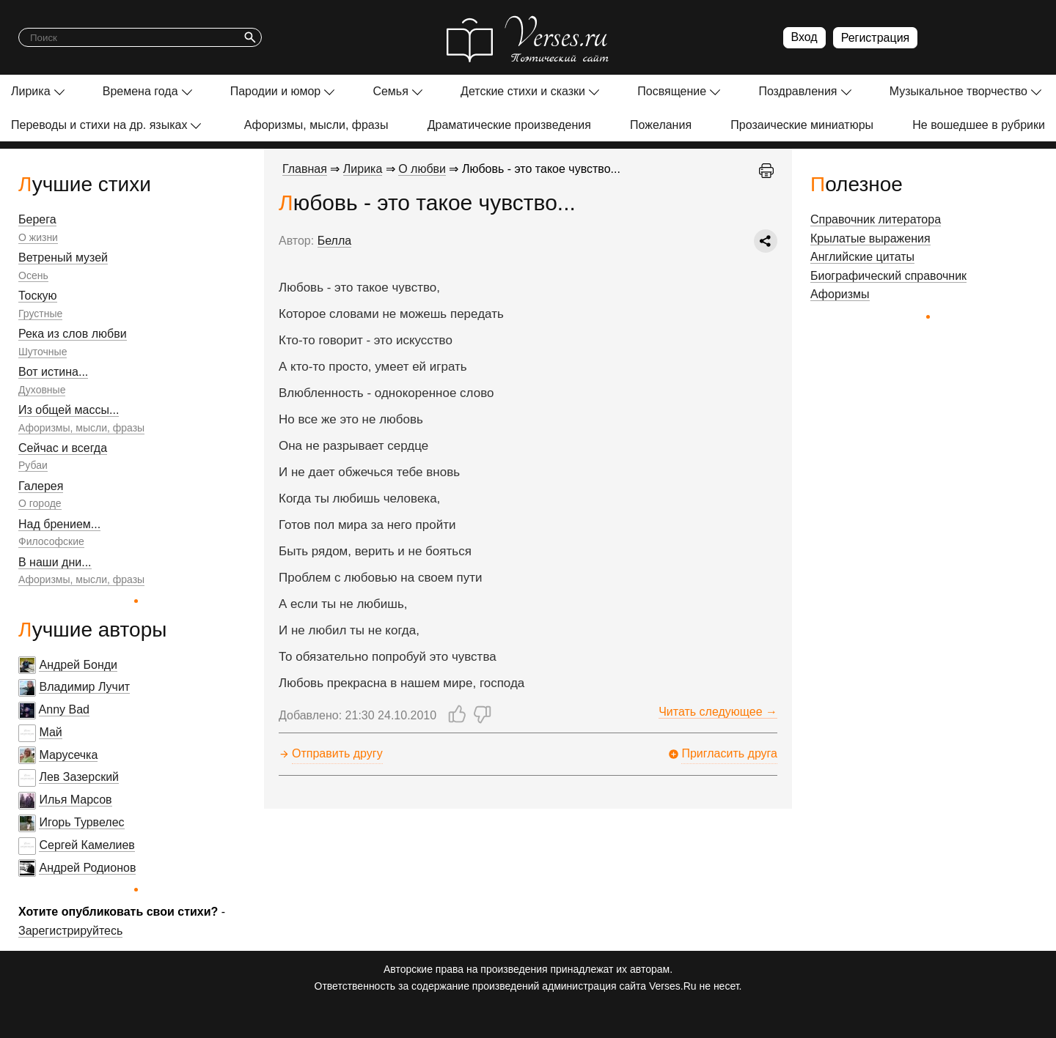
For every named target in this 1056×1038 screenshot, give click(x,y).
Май (50, 732)
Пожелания (661, 125)
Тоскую (37, 295)
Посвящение (671, 91)
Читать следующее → (718, 711)
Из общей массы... (68, 410)
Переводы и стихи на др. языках (99, 125)
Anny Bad (64, 709)
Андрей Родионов (87, 867)
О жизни (38, 237)
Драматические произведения (509, 125)
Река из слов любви (72, 333)
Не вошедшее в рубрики (978, 125)
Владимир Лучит (84, 687)
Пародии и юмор (275, 91)
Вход (804, 37)
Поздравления (797, 91)
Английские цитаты (862, 257)
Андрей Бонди (78, 665)
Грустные (40, 313)
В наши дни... (55, 562)
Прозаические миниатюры (801, 125)
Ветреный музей (63, 257)
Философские (51, 541)
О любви (422, 169)
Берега (37, 219)
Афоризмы (840, 294)
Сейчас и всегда (62, 448)
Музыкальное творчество (958, 91)
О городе (40, 503)
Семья (390, 91)
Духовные (41, 390)
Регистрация (875, 37)
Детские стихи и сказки (523, 91)
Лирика (31, 91)
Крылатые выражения (870, 238)
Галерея (40, 486)
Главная (304, 169)
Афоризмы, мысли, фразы (316, 125)
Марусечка (68, 755)
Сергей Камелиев (86, 845)
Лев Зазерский (79, 777)
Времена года (140, 91)
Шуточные (42, 351)
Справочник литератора (875, 219)
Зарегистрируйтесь (70, 930)
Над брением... (59, 524)
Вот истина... (53, 372)
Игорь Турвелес (81, 822)
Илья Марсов (75, 799)
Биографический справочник (888, 276)
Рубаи (33, 465)
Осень (33, 275)
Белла (334, 240)
